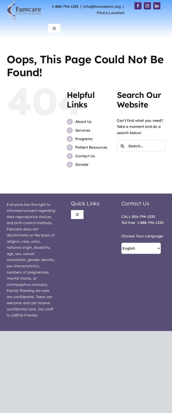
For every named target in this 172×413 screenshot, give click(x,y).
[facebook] (138, 5)
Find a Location (111, 13)
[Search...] (141, 146)
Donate (81, 164)
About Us (83, 121)
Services (82, 130)
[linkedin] (156, 5)
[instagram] (147, 5)
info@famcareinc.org (102, 6)
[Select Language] (141, 248)
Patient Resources (91, 147)
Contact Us (85, 156)
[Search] (122, 146)
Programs (83, 139)
